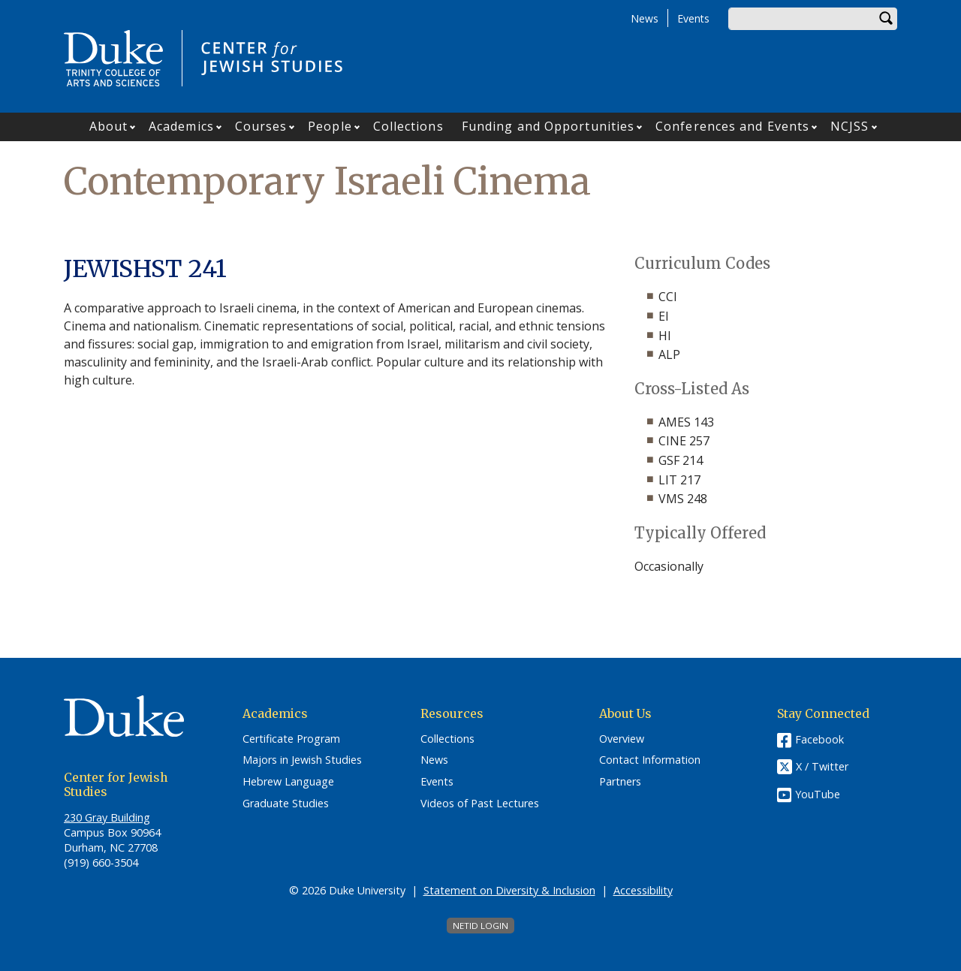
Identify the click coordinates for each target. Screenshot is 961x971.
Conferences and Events (732, 126)
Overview (621, 739)
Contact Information (649, 760)
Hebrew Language (288, 782)
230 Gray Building (107, 817)
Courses (261, 126)
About (108, 126)
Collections (408, 126)
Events (693, 18)
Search (886, 19)
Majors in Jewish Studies (302, 760)
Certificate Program (291, 739)
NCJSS (849, 126)
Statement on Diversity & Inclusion (509, 890)
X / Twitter (822, 766)
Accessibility (643, 890)
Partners (620, 782)
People (330, 126)
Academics (181, 126)
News (644, 18)
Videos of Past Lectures (479, 803)
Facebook (819, 739)
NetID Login (480, 925)
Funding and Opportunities (548, 126)
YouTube (817, 794)
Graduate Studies (286, 803)
